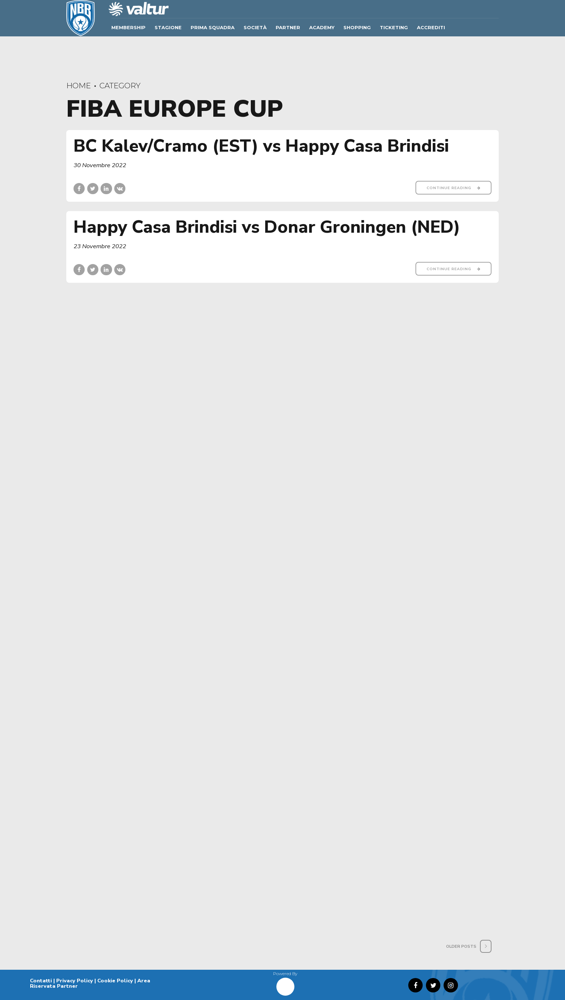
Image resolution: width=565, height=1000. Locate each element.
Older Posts (461, 946)
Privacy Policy (74, 980)
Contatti (41, 980)
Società (255, 27)
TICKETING (394, 27)
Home (78, 85)
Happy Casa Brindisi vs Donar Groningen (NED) (267, 227)
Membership (128, 27)
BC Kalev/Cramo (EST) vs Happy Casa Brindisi (261, 146)
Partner (288, 27)
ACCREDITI (431, 27)
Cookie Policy (115, 980)
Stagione (168, 27)
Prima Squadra (213, 27)
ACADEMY (321, 27)
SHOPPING (357, 27)
